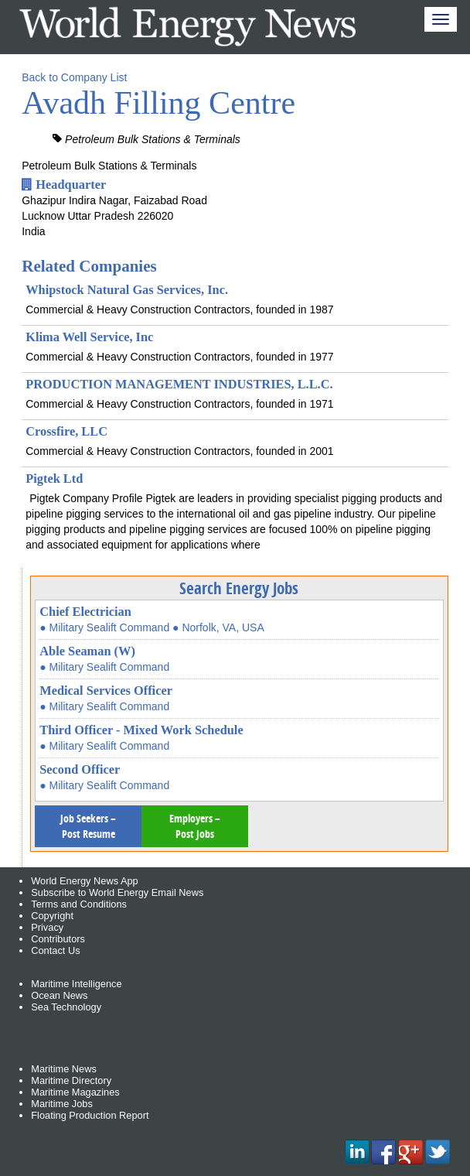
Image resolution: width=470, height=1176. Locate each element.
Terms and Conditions (79, 904)
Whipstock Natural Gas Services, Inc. (127, 289)
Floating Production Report (89, 1115)
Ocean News (59, 995)
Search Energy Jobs (238, 588)
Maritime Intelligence (76, 984)
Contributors (58, 939)
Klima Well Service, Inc (89, 337)
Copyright (52, 915)
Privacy (47, 927)
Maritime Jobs (62, 1103)
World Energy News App (84, 881)
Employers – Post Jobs (194, 826)
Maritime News (64, 1069)
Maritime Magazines (75, 1092)
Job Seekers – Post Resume (88, 826)
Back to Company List (74, 77)
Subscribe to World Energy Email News (117, 892)
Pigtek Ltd (54, 478)
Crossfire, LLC (66, 431)
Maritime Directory (71, 1080)
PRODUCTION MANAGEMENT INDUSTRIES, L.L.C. (179, 384)
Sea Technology (66, 1007)
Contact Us (55, 950)
